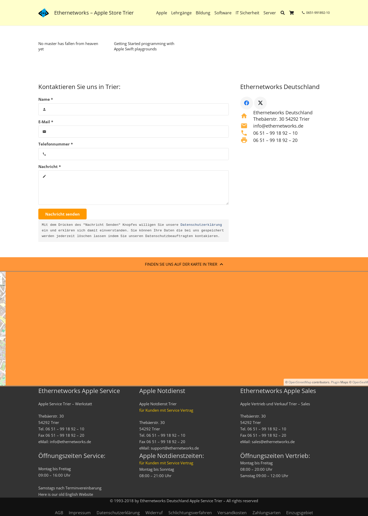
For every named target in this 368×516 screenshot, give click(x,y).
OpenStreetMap (300, 382)
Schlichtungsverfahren (190, 512)
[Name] (133, 109)
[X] (260, 103)
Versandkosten (232, 512)
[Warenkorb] (291, 13)
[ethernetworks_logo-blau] (43, 12)
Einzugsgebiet (299, 512)
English (71, 494)
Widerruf (154, 512)
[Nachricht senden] (62, 214)
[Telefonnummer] (133, 154)
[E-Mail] (133, 132)
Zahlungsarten (266, 512)
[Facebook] (246, 103)
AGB (59, 512)
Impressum (80, 512)
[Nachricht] (133, 187)
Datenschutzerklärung (201, 225)
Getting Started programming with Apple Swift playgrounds (144, 46)
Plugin (335, 382)
